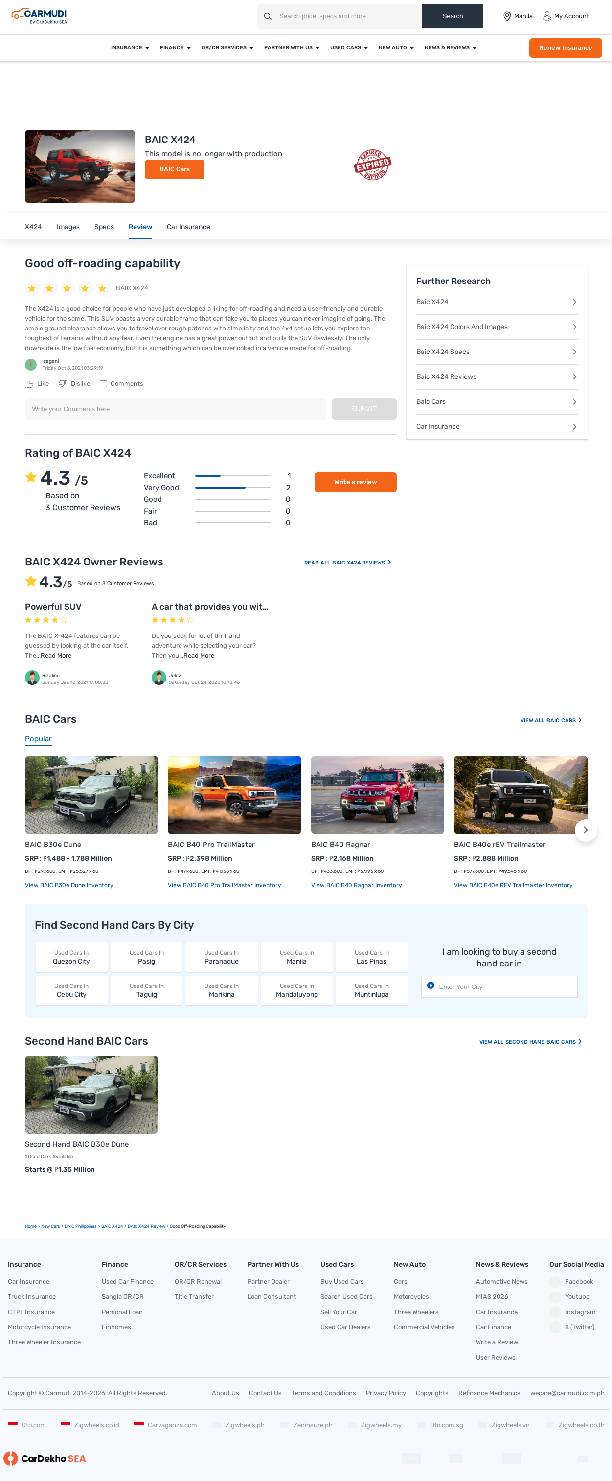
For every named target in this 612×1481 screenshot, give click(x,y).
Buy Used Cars (342, 1281)
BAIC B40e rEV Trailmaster (499, 844)
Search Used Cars (346, 1296)
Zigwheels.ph (238, 1425)
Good (217, 499)
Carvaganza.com (165, 1425)
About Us (225, 1393)
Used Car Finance (128, 1281)
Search (452, 16)
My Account (566, 16)
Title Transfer (194, 1296)
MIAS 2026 (492, 1296)
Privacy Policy (386, 1393)
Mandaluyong (296, 990)
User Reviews (496, 1357)
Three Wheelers (416, 1312)
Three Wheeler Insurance (44, 1342)
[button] (586, 830)
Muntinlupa (371, 990)
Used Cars (345, 48)
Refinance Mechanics (489, 1393)
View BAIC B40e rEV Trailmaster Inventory (513, 885)
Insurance (126, 48)
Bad (217, 522)
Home (31, 1226)
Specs (104, 227)
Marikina (221, 990)
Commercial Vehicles (424, 1327)
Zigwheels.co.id (90, 1425)
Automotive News (502, 1281)
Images (68, 227)
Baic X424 (497, 302)
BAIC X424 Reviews (362, 563)
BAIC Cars (174, 169)
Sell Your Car (338, 1312)
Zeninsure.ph (306, 1425)
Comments (121, 384)
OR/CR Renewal (198, 1281)
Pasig (146, 956)
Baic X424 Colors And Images (497, 327)
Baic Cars (497, 402)
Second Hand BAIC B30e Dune (77, 1144)
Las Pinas (371, 956)
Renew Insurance (565, 47)
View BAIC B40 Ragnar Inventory (356, 885)
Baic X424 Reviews (497, 377)
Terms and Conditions (324, 1393)
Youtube (569, 1297)
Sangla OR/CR (123, 1296)
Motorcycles (411, 1296)
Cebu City (71, 990)
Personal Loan (122, 1312)
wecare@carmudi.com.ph (567, 1393)
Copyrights (432, 1393)
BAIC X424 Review (146, 1226)
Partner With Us (288, 48)
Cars (401, 1281)
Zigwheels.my (374, 1425)
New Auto (393, 48)
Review (140, 227)
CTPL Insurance (31, 1312)
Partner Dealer (269, 1281)
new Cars (50, 1226)
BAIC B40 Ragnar (340, 844)
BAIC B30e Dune (53, 844)
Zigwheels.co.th (575, 1425)
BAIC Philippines (81, 1226)
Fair (217, 511)
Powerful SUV (53, 606)
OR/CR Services (224, 48)
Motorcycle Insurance (39, 1327)
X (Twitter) (571, 1327)
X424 (33, 227)
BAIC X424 (112, 1226)
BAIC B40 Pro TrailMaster (211, 844)
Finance (172, 48)
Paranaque (221, 956)
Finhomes (116, 1327)
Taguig (146, 990)
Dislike (74, 384)
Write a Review (497, 1342)
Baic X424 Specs (497, 352)
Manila (296, 956)
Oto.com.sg (439, 1425)
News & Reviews (447, 48)
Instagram (572, 1312)
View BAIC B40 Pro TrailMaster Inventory (224, 885)
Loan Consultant (272, 1296)
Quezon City (71, 956)
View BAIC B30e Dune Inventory (69, 885)
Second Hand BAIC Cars (544, 1042)
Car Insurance (188, 227)
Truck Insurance (32, 1296)
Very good (217, 487)
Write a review (355, 482)
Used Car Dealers (345, 1327)
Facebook (571, 1282)
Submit (364, 409)
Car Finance (493, 1327)
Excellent (217, 475)
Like (37, 384)
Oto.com (27, 1425)
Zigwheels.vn (504, 1425)
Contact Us (265, 1393)
